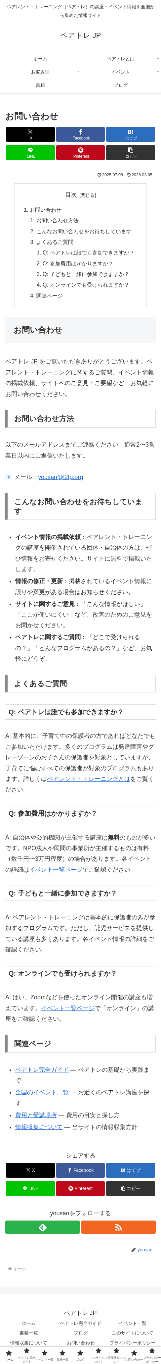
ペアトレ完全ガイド (42, 1069)
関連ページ (49, 296)
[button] (130, 152)
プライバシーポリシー (132, 1342)
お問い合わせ (45, 210)
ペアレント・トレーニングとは (88, 779)
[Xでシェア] (30, 134)
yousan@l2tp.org (60, 477)
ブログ (81, 1333)
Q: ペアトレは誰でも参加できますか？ (89, 253)
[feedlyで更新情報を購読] (42, 1227)
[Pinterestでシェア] (80, 152)
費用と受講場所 (36, 1115)
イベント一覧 (132, 1323)
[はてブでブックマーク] (130, 134)
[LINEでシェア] (30, 152)
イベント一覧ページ (56, 869)
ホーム (29, 1323)
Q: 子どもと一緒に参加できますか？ (86, 274)
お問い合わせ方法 (57, 220)
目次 (71, 194)
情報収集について (39, 1127)
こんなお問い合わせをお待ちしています (84, 231)
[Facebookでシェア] (80, 134)
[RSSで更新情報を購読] (118, 1227)
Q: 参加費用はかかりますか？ (78, 263)
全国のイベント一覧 (42, 1092)
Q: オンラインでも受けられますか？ (86, 285)
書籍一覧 (29, 1333)
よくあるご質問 (54, 242)
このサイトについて (132, 1333)
